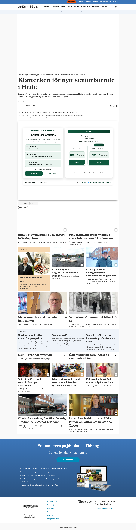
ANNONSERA (80, 2)
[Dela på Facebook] (110, 106)
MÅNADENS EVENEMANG (92, 2)
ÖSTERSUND (64, 12)
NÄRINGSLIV (55, 7)
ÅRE (43, 12)
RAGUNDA (91, 12)
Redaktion (51, 508)
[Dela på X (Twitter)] (113, 106)
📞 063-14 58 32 (81, 182)
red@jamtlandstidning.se (103, 508)
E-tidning (50, 505)
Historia (50, 512)
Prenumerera (52, 501)
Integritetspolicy (53, 519)
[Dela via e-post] (116, 106)
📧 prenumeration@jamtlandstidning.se (99, 182)
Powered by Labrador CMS (68, 527)
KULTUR (63, 7)
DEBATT (76, 7)
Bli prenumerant (68, 459)
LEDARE (69, 7)
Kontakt (50, 515)
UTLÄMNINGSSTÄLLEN (105, 2)
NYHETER (46, 7)
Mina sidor (52, 173)
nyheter (33, 203)
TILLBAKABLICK (85, 7)
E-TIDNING (104, 7)
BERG (77, 12)
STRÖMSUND (55, 12)
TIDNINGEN (95, 7)
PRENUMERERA (71, 2)
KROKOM (48, 12)
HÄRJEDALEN (83, 12)
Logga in (34, 173)
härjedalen (23, 203)
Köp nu (77, 162)
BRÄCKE (71, 12)
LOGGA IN (115, 2)
